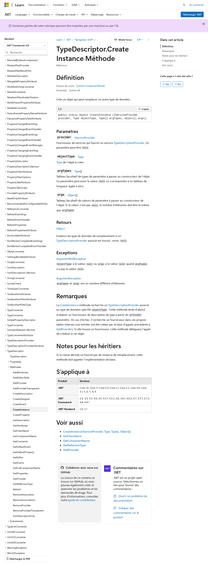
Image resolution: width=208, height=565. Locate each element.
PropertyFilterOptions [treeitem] (19, 164)
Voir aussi (167, 65)
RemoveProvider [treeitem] (22, 492)
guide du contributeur (81, 500)
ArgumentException (68, 278)
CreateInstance (69, 305)
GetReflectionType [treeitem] (23, 471)
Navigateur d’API (84, 39)
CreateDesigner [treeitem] (21, 386)
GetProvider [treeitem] (19, 466)
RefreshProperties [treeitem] (16, 212)
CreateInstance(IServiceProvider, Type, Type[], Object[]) (97, 431)
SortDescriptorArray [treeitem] (24, 503)
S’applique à (168, 60)
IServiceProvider (84, 137)
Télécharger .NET (192, 14)
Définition (167, 46)
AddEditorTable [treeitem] (21, 365)
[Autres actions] (148, 40)
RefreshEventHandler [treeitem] (18, 207)
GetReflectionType (74, 445)
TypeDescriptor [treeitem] (18, 343)
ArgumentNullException (71, 258)
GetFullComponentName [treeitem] (26, 455)
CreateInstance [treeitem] (21, 397)
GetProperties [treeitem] (20, 460)
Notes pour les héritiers (175, 55)
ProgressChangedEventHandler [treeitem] (24, 116)
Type (81, 157)
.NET (68, 39)
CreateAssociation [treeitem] (23, 381)
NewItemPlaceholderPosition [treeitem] (22, 84)
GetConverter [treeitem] (20, 428)
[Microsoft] (6, 5)
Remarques (168, 51)
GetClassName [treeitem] (21, 418)
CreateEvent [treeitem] (19, 391)
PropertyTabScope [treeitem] (17, 175)
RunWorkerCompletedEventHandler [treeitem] (26, 233)
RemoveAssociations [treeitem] (24, 487)
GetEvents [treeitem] (18, 450)
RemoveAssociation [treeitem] (23, 482)
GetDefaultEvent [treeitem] (22, 434)
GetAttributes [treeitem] (20, 413)
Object (71, 195)
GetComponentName (76, 440)
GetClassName (72, 436)
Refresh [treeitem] (17, 476)
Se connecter (196, 4)
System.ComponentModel (90, 85)
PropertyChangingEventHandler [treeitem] (24, 143)
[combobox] (26, 45)
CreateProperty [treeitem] (21, 402)
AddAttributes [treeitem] (20, 359)
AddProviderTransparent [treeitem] (26, 375)
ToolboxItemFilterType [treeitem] (19, 292)
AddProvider (64, 329)
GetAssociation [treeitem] (21, 407)
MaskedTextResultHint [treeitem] (19, 58)
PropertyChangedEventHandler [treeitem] (24, 127)
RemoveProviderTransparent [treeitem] (28, 498)
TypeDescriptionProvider (129, 143)
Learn (59, 39)
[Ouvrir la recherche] (184, 5)
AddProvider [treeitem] (20, 370)
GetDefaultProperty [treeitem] (23, 439)
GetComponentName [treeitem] (24, 423)
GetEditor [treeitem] (18, 444)
